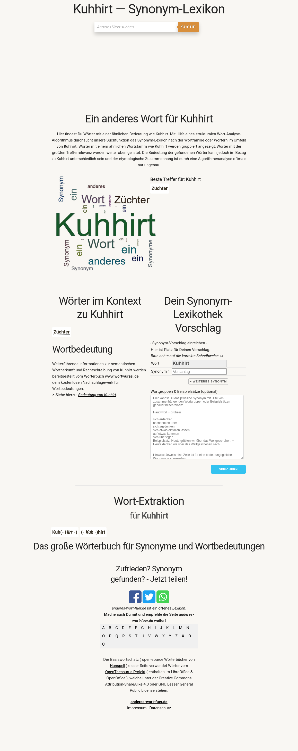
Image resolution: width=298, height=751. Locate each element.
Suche (188, 27)
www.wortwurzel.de (122, 376)
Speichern (228, 469)
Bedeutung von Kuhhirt (97, 395)
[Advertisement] (149, 73)
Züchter (62, 332)
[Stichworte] (197, 427)
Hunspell (117, 665)
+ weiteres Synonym (208, 381)
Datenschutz (160, 708)
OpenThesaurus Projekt (125, 672)
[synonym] (199, 371)
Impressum (136, 708)
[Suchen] (136, 27)
